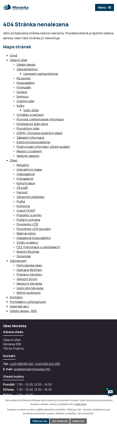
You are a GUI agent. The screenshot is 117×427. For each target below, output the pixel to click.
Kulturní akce (26, 183)
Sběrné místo (26, 233)
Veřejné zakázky (28, 156)
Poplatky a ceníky (29, 215)
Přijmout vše (39, 421)
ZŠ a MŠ (22, 188)
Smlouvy (23, 96)
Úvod (13, 55)
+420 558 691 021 (21, 364)
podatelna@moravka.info (32, 369)
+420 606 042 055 (47, 364)
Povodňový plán (28, 128)
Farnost (22, 192)
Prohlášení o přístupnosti (28, 302)
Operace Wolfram (29, 270)
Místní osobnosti (29, 293)
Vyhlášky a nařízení (30, 115)
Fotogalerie (25, 179)
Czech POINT (26, 211)
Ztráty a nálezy (27, 242)
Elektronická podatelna (33, 142)
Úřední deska (26, 65)
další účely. (81, 404)
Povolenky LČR (27, 224)
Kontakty (16, 297)
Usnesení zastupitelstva (40, 74)
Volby (20, 106)
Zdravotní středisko (31, 197)
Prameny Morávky (29, 274)
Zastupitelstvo (27, 69)
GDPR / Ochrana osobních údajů (39, 133)
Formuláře (24, 87)
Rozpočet (24, 78)
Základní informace (30, 138)
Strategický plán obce (32, 124)
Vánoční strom (27, 279)
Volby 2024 (31, 110)
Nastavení (79, 421)
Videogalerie (26, 174)
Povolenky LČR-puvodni (34, 229)
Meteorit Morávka (29, 284)
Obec (14, 160)
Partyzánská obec (29, 265)
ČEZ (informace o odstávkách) (38, 247)
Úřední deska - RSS (23, 311)
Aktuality (23, 165)
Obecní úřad (18, 60)
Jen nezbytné (60, 421)
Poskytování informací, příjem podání (43, 147)
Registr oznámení (29, 151)
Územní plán (25, 101)
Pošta (21, 201)
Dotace (22, 92)
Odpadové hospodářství (34, 238)
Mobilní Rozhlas (28, 252)
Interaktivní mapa (29, 169)
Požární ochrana (28, 220)
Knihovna (23, 206)
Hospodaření (26, 83)
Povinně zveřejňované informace (40, 119)
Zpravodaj (24, 256)
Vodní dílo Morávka (30, 288)
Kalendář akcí (19, 306)
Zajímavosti (18, 261)
